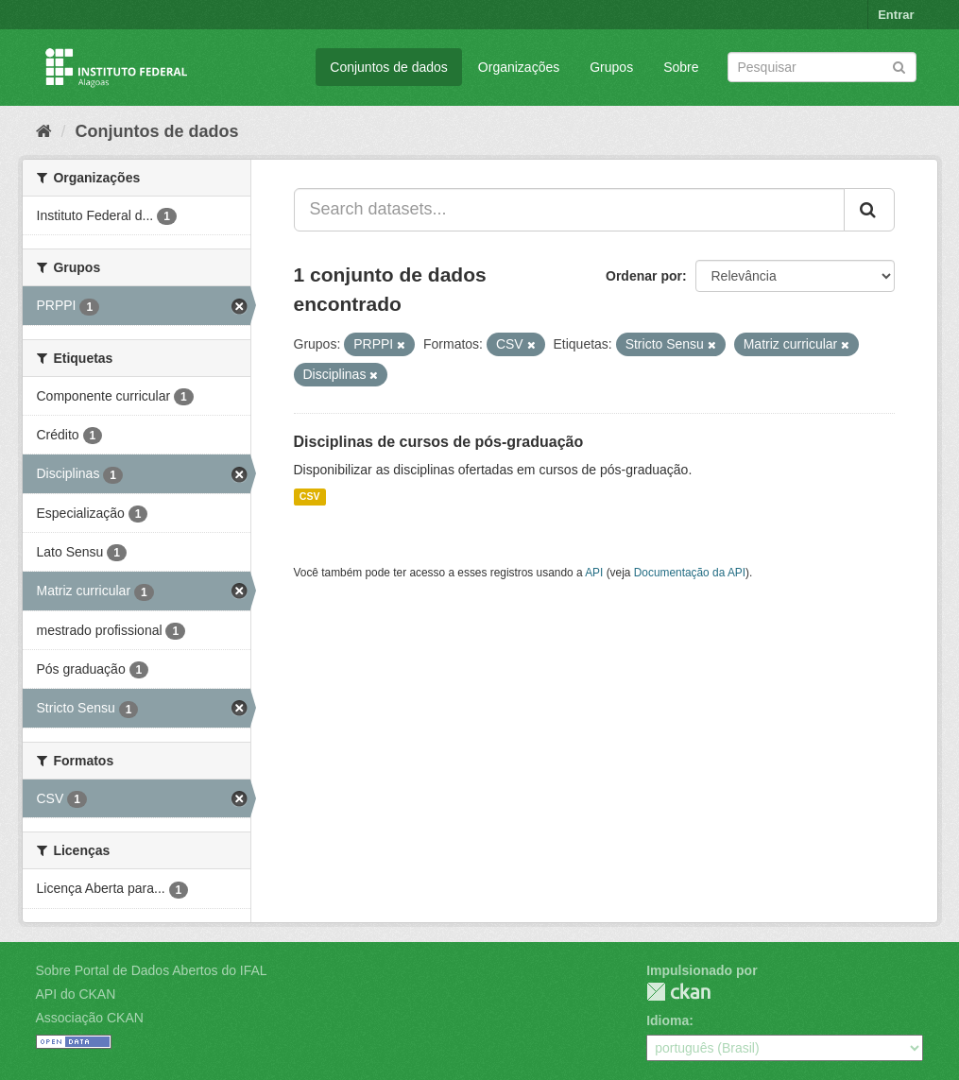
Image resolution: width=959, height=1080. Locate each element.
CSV (310, 497)
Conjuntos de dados (389, 67)
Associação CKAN (90, 1017)
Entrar (896, 15)
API (594, 572)
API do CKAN (76, 994)
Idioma (667, 1020)
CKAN (678, 992)
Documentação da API (689, 572)
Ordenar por (644, 275)
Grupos (611, 67)
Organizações (518, 67)
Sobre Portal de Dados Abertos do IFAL (151, 970)
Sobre (680, 67)
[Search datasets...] (569, 209)
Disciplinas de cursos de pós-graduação (439, 442)
